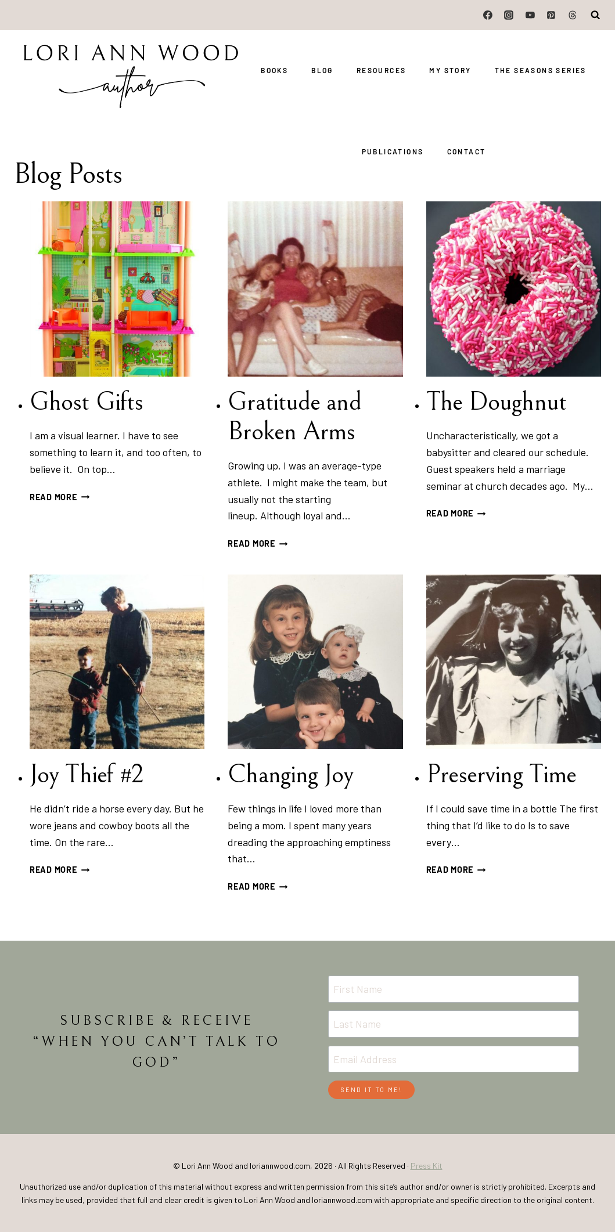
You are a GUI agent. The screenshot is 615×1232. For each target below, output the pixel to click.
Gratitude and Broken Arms (294, 417)
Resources (382, 70)
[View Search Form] (596, 15)
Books (274, 70)
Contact (466, 151)
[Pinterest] (551, 15)
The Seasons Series (541, 70)
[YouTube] (530, 15)
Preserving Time (501, 774)
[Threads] (572, 15)
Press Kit (427, 1165)
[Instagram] (509, 15)
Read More (59, 497)
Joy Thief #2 (86, 774)
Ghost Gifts (86, 402)
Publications (393, 151)
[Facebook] (488, 15)
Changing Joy (290, 774)
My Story (450, 70)
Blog (322, 70)
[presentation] (117, 288)
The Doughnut (496, 402)
